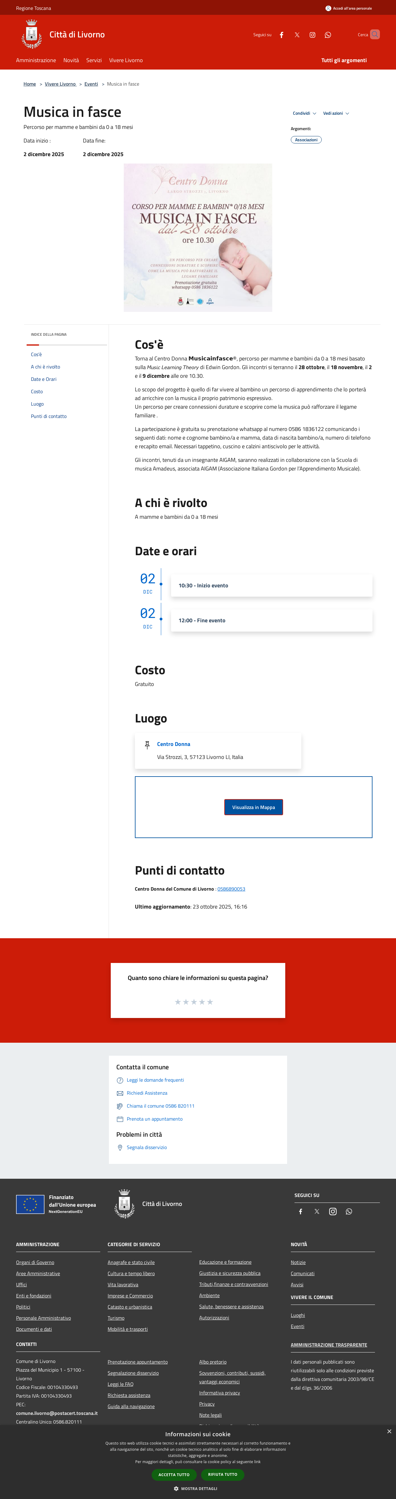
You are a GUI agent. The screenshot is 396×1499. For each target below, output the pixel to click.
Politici (23, 1306)
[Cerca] (372, 34)
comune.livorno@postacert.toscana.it (57, 1413)
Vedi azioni (337, 113)
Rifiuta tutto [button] (223, 1474)
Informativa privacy (219, 1392)
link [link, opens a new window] (257, 1461)
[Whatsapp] (317, 34)
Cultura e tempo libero (131, 1273)
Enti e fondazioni (33, 1295)
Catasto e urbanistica (130, 1306)
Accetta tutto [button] (174, 1474)
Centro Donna (173, 744)
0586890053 (231, 888)
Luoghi (298, 1315)
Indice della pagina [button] (49, 334)
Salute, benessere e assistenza (231, 1306)
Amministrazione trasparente (329, 1344)
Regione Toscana (33, 8)
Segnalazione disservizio (133, 1373)
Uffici (21, 1284)
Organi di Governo (35, 1262)
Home (30, 83)
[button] (198, 1488)
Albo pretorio (212, 1361)
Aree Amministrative (38, 1273)
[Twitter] (286, 34)
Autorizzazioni (214, 1317)
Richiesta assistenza (129, 1395)
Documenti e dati (34, 1329)
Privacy (207, 1403)
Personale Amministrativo (43, 1318)
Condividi (305, 113)
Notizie (298, 1262)
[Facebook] (271, 34)
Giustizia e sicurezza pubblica (229, 1273)
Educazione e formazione (225, 1262)
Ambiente (209, 1295)
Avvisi (297, 1284)
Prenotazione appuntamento (138, 1361)
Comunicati (303, 1273)
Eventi (91, 83)
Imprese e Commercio (130, 1295)
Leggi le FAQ (121, 1384)
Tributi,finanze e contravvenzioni (233, 1284)
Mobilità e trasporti (128, 1329)
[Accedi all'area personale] (348, 8)
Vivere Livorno (61, 83)
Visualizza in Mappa (253, 807)
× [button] (389, 1431)
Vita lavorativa (123, 1284)
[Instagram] (302, 34)
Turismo (116, 1318)
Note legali (210, 1415)
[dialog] (198, 1462)
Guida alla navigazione (131, 1406)
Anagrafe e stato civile (131, 1262)
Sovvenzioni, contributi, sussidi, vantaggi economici (232, 1377)
